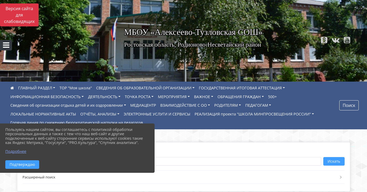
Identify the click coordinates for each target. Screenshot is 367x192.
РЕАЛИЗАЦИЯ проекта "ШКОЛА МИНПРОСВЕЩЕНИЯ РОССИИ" (253, 114)
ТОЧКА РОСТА (138, 96)
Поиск (349, 105)
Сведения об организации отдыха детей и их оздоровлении (66, 105)
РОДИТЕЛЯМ (226, 105)
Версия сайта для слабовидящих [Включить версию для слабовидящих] (19, 15)
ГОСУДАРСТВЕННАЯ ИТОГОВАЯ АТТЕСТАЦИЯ (240, 87)
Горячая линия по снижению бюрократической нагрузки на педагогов (76, 122)
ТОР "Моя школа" (75, 87)
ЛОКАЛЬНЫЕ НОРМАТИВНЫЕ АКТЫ (43, 114)
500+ (272, 96)
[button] (184, 177)
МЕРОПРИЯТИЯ (172, 96)
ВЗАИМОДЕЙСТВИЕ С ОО (183, 105)
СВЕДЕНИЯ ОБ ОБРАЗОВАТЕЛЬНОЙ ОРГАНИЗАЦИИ (144, 87)
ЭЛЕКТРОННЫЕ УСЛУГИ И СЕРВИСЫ (157, 114)
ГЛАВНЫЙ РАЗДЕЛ (35, 87)
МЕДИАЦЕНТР (143, 105)
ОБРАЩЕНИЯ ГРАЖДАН (239, 96)
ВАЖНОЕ (202, 96)
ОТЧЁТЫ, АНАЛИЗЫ (98, 114)
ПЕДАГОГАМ (256, 105)
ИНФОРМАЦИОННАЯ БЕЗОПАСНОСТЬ (45, 96)
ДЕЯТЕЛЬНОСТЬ (102, 96)
